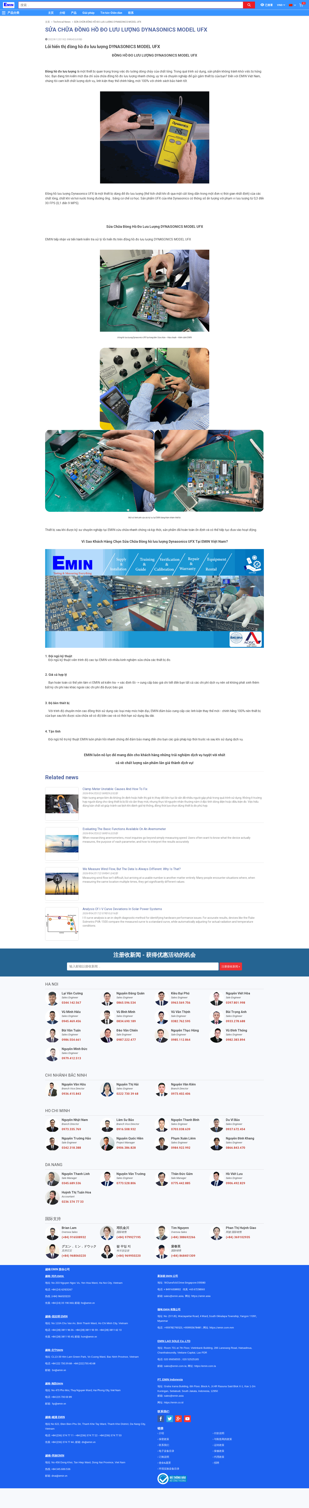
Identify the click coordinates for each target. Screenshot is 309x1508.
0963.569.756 (180, 1002)
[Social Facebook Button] (160, 1418)
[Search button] (249, 5)
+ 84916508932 (172, 1289)
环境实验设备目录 (168, 1468)
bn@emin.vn (59, 1370)
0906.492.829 (235, 1183)
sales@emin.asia (173, 1296)
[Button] (3, 13)
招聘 (216, 1462)
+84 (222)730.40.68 (84, 1363)
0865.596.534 (126, 1002)
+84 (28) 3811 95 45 (62, 1336)
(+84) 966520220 (60, 1296)
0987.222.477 (126, 1040)
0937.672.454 (235, 1129)
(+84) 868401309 (183, 1256)
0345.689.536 (71, 1183)
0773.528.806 (126, 1183)
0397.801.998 (235, 1002)
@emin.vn (60, 1403)
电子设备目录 (166, 1450)
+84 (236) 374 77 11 (62, 1435)
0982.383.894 (235, 1040)
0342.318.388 (71, 1148)
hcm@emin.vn (89, 1336)
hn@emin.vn (88, 1302)
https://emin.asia (200, 1296)
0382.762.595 (180, 1021)
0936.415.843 (71, 1094)
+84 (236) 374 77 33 (111, 1435)
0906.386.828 (126, 1148)
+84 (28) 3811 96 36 (62, 1329)
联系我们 (163, 1445)
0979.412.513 (71, 1058)
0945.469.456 (71, 1021)
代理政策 (218, 1456)
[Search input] (128, 5)
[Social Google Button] (178, 1418)
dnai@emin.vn (59, 1475)
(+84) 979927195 (128, 1237)
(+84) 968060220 (74, 1256)
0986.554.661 (71, 1040)
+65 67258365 (197, 1289)
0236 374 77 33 (73, 1202)
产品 (73, 12)
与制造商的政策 (222, 1439)
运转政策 (218, 1445)
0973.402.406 (180, 1094)
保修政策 (218, 1450)
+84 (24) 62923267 (61, 1289)
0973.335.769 (71, 1129)
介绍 (62, 12)
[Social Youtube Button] (187, 1418)
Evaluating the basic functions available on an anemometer (124, 829)
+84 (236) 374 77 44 (62, 1442)
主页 (51, 12)
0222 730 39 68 (127, 1094)
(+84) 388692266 (183, 1237)
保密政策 (163, 1439)
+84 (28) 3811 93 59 (86, 1329)
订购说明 (163, 1456)
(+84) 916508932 (74, 1237)
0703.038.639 (180, 1129)
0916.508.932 (126, 1129)
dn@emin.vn (89, 1442)
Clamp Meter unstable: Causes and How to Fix (115, 789)
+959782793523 (173, 1327)
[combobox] (128, 5)
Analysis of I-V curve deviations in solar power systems (122, 909)
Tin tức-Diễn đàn (111, 12)
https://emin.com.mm (221, 1327)
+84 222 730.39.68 (61, 1363)
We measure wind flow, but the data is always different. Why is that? (132, 869)
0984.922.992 (180, 1148)
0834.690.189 (126, 1021)
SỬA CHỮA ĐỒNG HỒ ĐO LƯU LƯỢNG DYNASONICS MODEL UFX (107, 21)
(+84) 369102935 (238, 1237)
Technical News (62, 21)
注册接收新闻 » (231, 966)
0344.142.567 (71, 1002)
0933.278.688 (235, 1021)
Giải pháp (88, 12)
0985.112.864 (180, 1040)
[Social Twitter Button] (169, 1418)
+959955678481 (192, 1327)
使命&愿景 (164, 1462)
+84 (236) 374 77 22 (86, 1435)
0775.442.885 (180, 1183)
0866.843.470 (235, 1148)
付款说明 (218, 1433)
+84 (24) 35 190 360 (62, 1302)
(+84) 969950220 (128, 1256)
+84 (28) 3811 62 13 (111, 1329)
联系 (131, 12)
